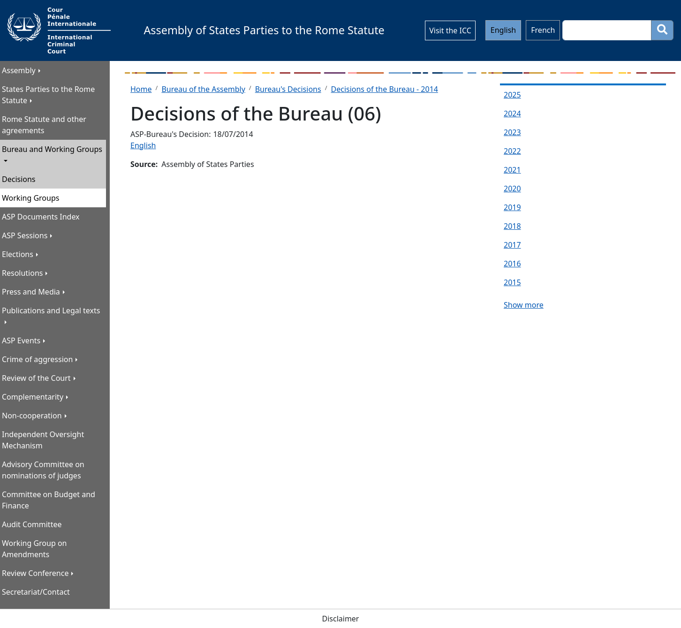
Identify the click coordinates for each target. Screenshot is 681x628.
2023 (512, 132)
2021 (512, 170)
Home (141, 89)
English (503, 30)
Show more (524, 305)
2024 (512, 113)
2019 (512, 207)
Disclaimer (340, 618)
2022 (512, 151)
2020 (512, 188)
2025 (512, 95)
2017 (512, 245)
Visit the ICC (450, 30)
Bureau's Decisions (288, 89)
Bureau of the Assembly (203, 89)
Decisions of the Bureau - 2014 (384, 89)
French (543, 30)
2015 (512, 282)
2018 (512, 226)
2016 (512, 263)
